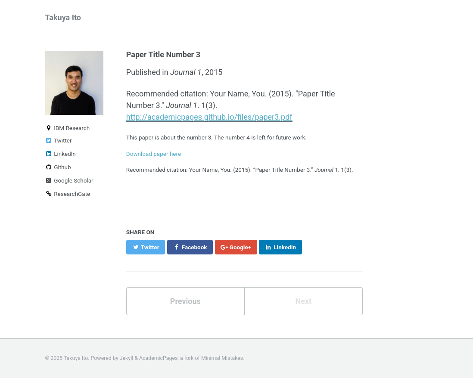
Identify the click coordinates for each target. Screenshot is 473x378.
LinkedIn (60, 153)
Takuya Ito (63, 17)
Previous (185, 301)
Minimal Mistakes (222, 358)
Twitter (58, 140)
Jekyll (127, 358)
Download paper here (153, 153)
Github (58, 167)
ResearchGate (67, 193)
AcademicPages (158, 358)
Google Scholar (69, 180)
